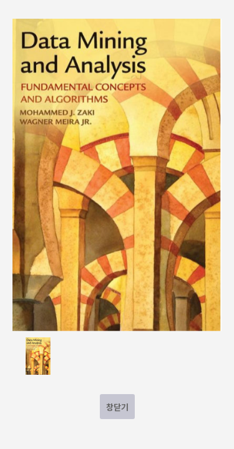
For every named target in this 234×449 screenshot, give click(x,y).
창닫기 (117, 407)
